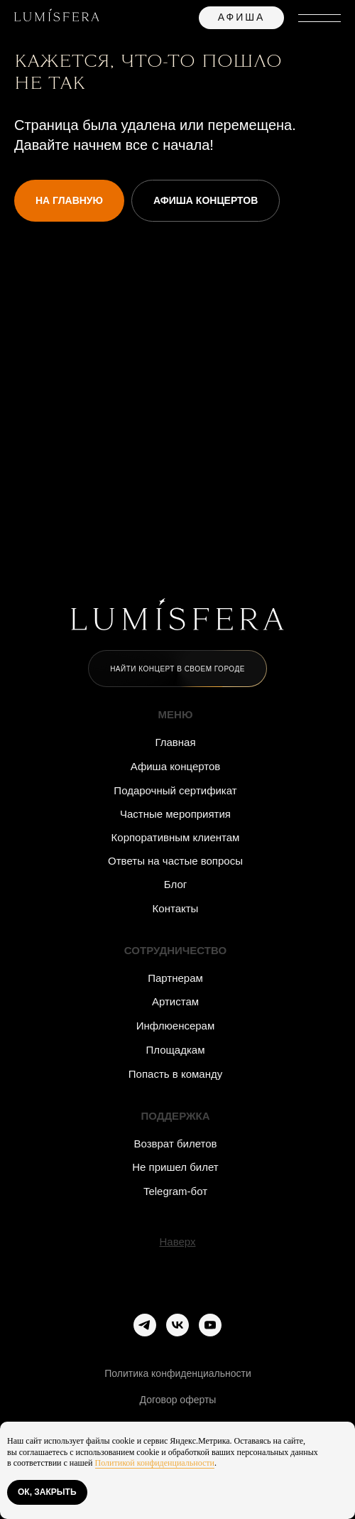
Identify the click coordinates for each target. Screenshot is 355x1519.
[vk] (177, 1325)
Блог (175, 884)
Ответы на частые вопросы (175, 861)
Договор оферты (178, 1399)
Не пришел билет (175, 1167)
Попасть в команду (175, 1074)
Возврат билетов (175, 1143)
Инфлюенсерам (175, 1026)
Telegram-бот (175, 1191)
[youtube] (210, 1325)
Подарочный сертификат (175, 790)
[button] (177, 668)
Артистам (175, 1001)
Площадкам (175, 1050)
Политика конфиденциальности (177, 1373)
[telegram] (144, 1325)
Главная (175, 742)
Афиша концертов (176, 766)
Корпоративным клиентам (175, 837)
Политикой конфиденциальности (154, 1463)
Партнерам (175, 978)
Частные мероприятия (175, 814)
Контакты (176, 908)
